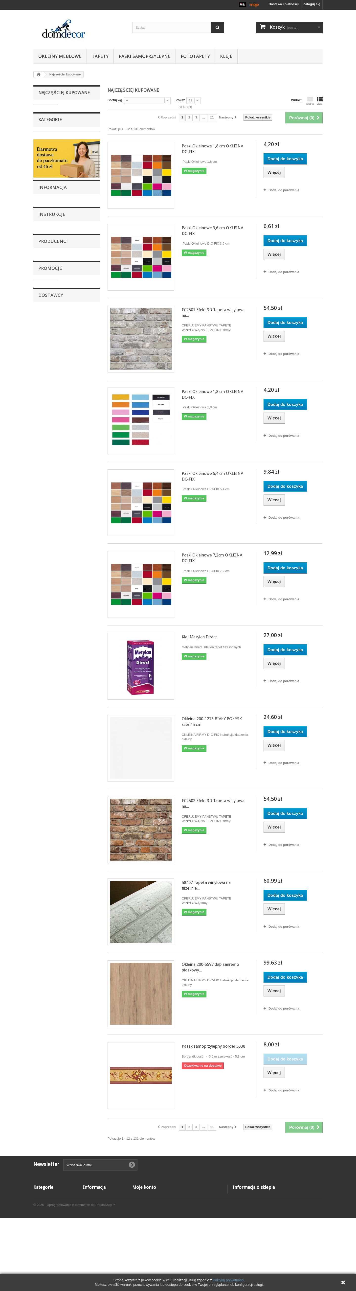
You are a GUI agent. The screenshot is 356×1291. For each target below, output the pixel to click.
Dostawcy (50, 924)
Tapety (100, 56)
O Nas (46, 691)
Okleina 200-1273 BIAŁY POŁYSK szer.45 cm (81, 397)
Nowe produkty (94, 1202)
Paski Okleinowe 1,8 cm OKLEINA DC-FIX (80, 108)
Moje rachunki (143, 1208)
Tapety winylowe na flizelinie (60, 619)
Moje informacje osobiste (151, 1221)
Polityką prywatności (228, 1280)
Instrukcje (51, 747)
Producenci (53, 779)
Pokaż (180, 100)
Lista (320, 100)
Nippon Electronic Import (60, 952)
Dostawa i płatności (56, 721)
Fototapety (195, 56)
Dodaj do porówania (283, 190)
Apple (46, 792)
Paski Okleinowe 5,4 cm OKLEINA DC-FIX (80, 274)
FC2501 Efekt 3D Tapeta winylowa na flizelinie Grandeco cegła (79, 189)
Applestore (50, 937)
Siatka (310, 100)
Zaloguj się (311, 4)
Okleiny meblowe (60, 56)
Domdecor (49, 822)
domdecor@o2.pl (264, 1222)
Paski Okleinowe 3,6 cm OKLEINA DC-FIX (80, 144)
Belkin (46, 807)
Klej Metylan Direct (79, 357)
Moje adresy (141, 1215)
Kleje (226, 56)
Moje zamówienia (145, 1195)
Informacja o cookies (99, 1247)
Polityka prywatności (99, 1253)
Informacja (52, 678)
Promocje (50, 855)
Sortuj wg (115, 100)
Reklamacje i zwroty (56, 706)
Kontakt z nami (94, 1215)
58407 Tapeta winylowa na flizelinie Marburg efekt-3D (81, 500)
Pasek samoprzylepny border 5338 (213, 1046)
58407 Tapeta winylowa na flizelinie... (206, 885)
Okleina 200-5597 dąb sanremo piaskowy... (210, 967)
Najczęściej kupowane (64, 92)
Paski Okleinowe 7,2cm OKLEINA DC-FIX (79, 316)
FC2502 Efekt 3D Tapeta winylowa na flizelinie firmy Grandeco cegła (79, 449)
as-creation (50, 800)
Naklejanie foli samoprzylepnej (64, 699)
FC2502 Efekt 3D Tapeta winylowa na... (213, 803)
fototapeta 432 (75, 868)
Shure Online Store (56, 960)
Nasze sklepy (52, 729)
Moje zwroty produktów (150, 1202)
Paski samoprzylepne (145, 56)
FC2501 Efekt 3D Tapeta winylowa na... (213, 312)
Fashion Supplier (54, 945)
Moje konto (144, 1187)
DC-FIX (47, 815)
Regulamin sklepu (55, 714)
